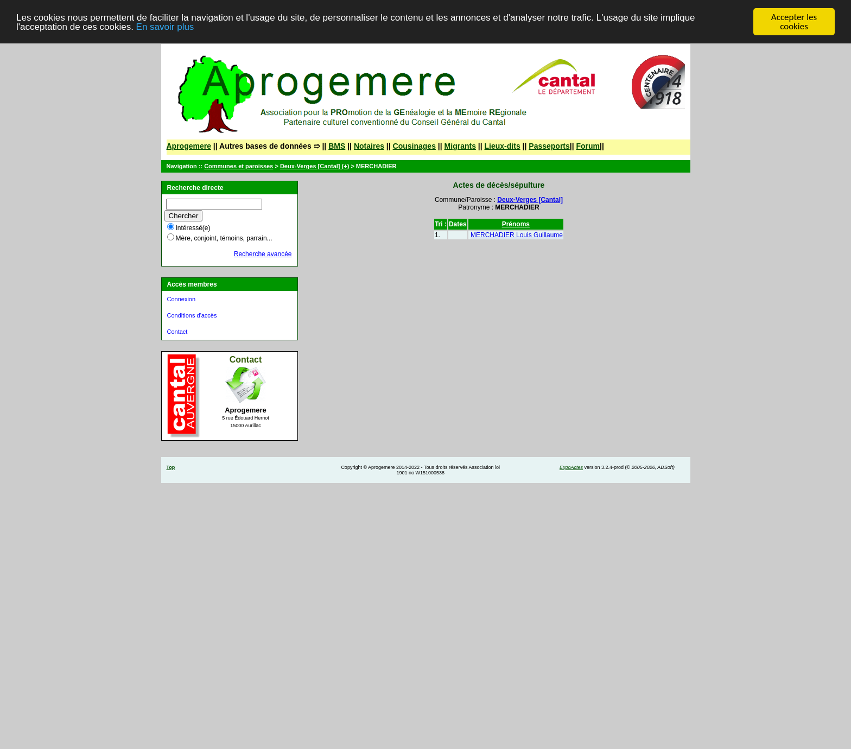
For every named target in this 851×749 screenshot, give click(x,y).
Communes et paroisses (238, 166)
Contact (177, 331)
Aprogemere (189, 146)
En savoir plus (165, 27)
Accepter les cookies (794, 21)
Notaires (369, 146)
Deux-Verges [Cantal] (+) (314, 166)
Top (171, 467)
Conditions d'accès (192, 315)
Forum (588, 146)
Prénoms (516, 224)
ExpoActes (571, 467)
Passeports (549, 146)
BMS (336, 146)
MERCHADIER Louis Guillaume (517, 235)
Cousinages (414, 146)
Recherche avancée (263, 254)
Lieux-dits (502, 146)
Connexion (181, 299)
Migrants (460, 146)
